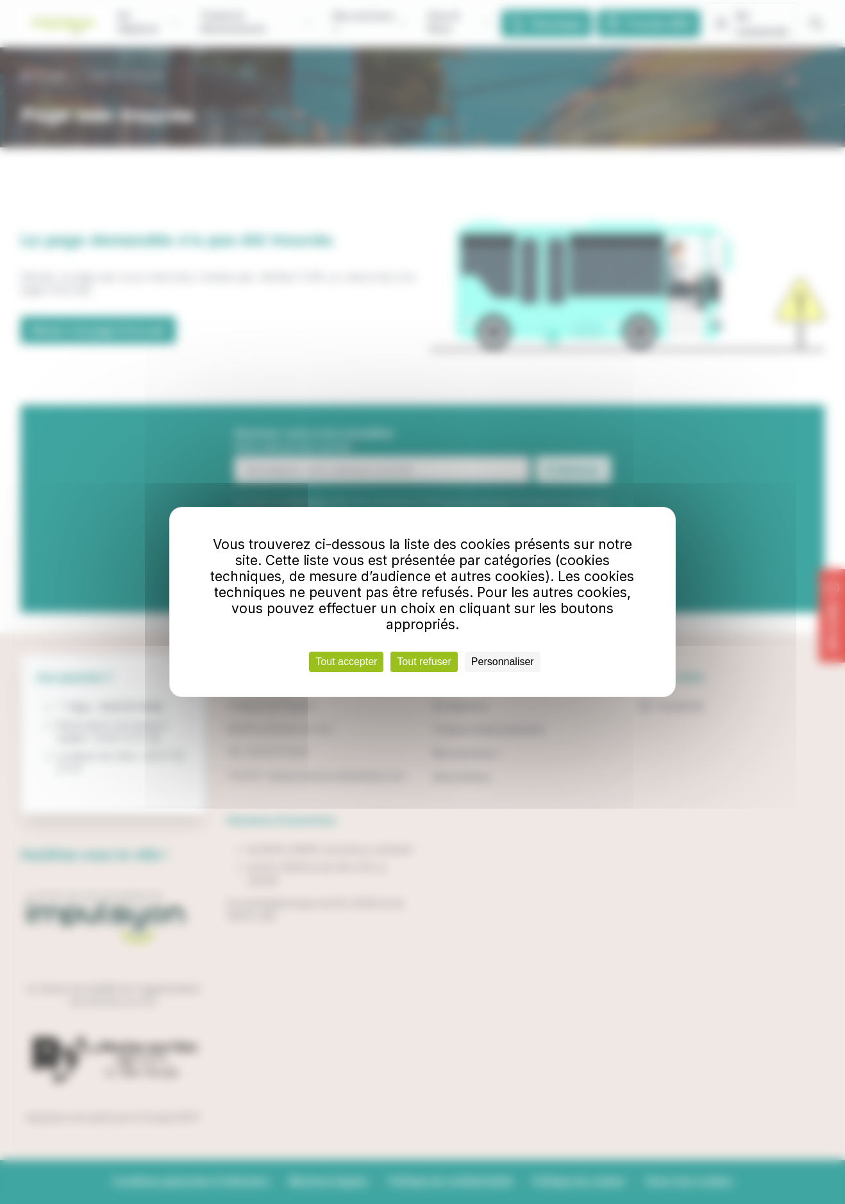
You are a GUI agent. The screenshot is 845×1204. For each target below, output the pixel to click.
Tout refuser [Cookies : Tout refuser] (424, 661)
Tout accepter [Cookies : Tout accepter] (346, 661)
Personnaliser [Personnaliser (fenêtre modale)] (502, 661)
